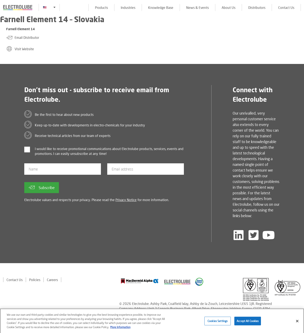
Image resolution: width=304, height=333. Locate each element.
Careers (52, 280)
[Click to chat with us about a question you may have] (298, 31)
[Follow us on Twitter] (253, 235)
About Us (228, 7)
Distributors (256, 7)
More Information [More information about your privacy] (120, 328)
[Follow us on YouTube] (268, 235)
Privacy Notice (126, 200)
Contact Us (286, 7)
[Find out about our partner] (139, 281)
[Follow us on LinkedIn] (238, 235)
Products (101, 7)
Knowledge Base (160, 7)
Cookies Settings (218, 322)
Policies (34, 280)
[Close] (297, 322)
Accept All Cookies (248, 322)
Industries (128, 7)
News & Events (197, 7)
